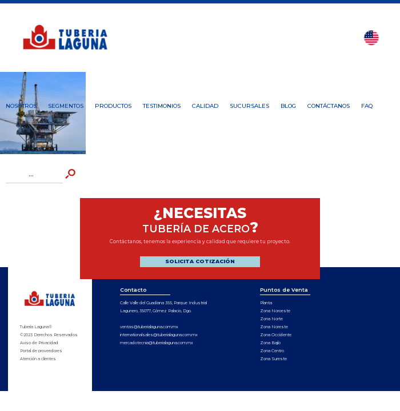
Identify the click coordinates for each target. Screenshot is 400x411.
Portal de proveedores (41, 350)
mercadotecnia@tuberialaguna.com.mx (156, 342)
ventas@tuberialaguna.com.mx (149, 326)
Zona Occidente (275, 334)
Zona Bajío (270, 342)
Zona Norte (271, 318)
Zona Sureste (273, 358)
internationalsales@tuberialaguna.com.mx (159, 334)
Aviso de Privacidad (39, 342)
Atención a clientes (38, 358)
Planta (266, 302)
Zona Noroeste (275, 310)
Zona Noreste (274, 326)
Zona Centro (272, 350)
